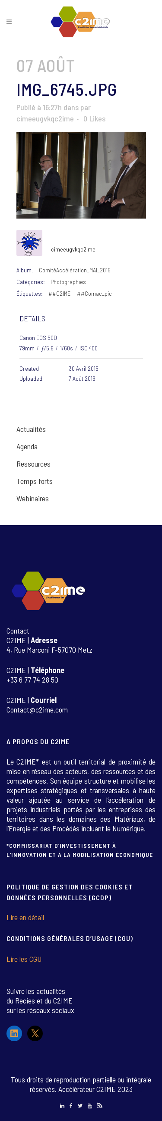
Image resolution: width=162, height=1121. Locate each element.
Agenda (27, 446)
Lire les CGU (23, 959)
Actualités (31, 429)
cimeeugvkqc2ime (45, 118)
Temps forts (34, 481)
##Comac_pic (94, 293)
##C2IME (59, 293)
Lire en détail (25, 917)
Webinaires (32, 498)
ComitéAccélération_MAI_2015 (75, 270)
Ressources (33, 463)
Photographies (68, 281)
